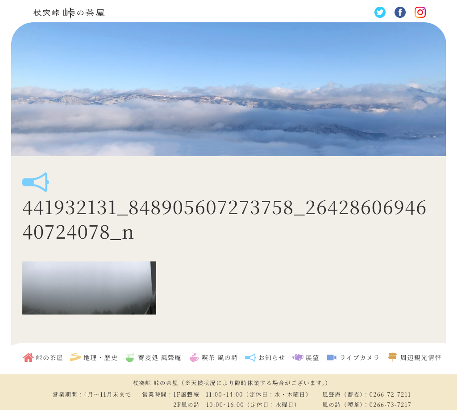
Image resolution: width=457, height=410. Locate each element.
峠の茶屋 (50, 357)
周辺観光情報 (420, 357)
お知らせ (272, 357)
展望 (313, 357)
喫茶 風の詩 (220, 357)
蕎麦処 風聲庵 (159, 357)
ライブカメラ (360, 357)
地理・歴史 (100, 357)
